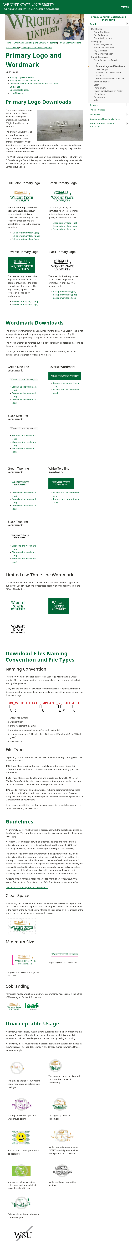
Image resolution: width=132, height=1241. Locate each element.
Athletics (100, 75)
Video (96, 100)
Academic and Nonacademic (109, 72)
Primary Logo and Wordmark (110, 66)
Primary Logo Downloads (22, 77)
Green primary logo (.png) (65, 226)
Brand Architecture (103, 38)
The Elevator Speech (103, 53)
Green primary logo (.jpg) (65, 222)
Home (8, 43)
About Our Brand (102, 32)
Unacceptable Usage (19, 89)
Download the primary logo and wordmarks (27, 887)
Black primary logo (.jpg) (64, 291)
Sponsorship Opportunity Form (105, 119)
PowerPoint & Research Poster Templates (108, 92)
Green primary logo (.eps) (65, 229)
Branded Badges (102, 81)
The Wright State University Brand (36, 47)
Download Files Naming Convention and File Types (34, 83)
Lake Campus (102, 69)
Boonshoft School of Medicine (110, 78)
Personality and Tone (104, 47)
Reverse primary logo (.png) (25, 301)
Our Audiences (101, 35)
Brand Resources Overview (106, 60)
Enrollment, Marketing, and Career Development (29, 9)
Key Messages (100, 50)
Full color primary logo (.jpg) (25, 232)
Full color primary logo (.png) (26, 235)
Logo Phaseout (17, 93)
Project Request (97, 109)
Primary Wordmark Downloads (24, 80)
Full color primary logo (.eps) (25, 239)
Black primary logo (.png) (65, 294)
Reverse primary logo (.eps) (25, 304)
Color (96, 84)
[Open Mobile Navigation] (125, 7)
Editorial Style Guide (103, 44)
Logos (96, 63)
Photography (100, 87)
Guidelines (15, 86)
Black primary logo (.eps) (64, 297)
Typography (99, 97)
